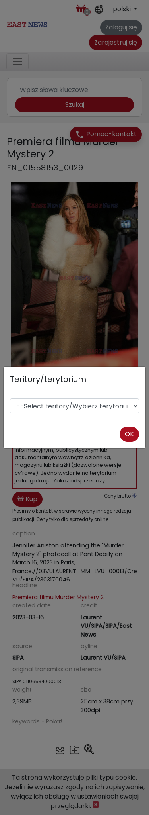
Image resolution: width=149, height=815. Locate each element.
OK (129, 434)
